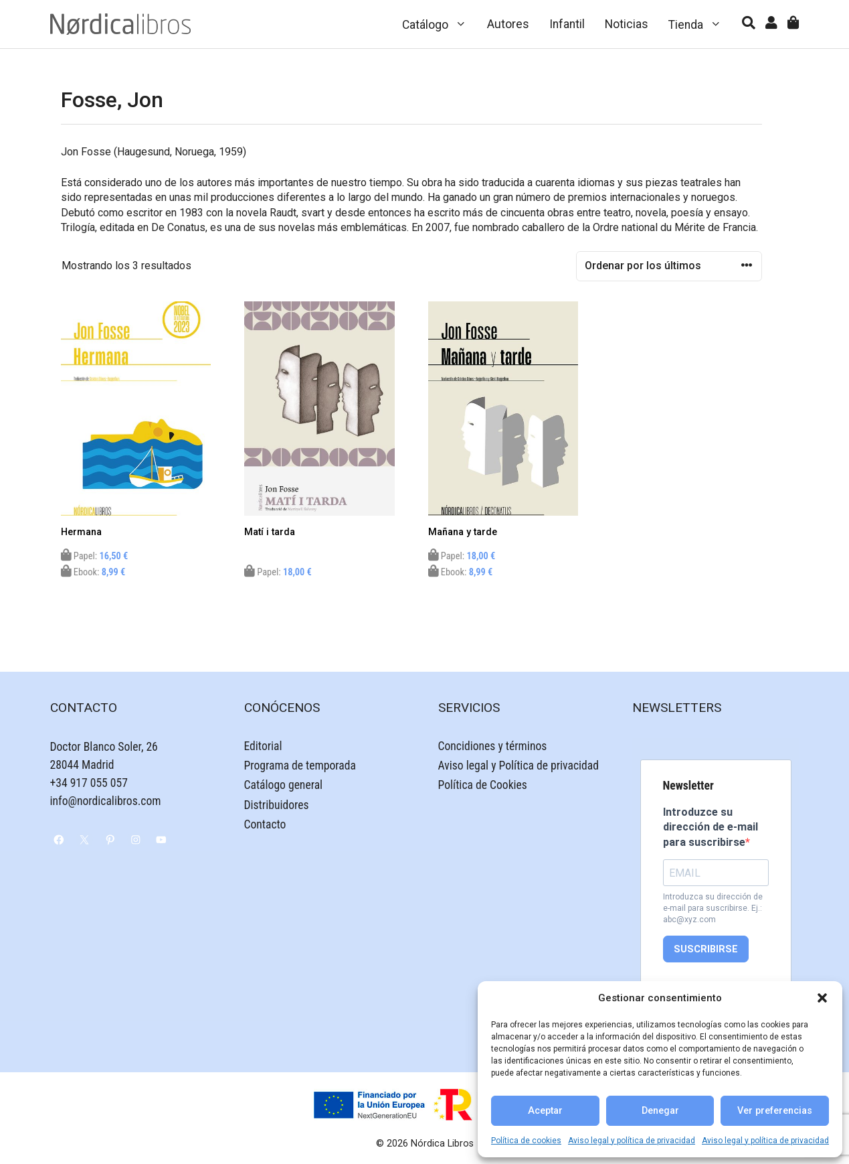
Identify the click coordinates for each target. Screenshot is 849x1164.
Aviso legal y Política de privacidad (518, 765)
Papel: (94, 556)
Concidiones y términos (492, 746)
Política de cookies (526, 1140)
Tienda (700, 24)
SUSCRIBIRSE (706, 949)
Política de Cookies (482, 785)
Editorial (263, 746)
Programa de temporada (300, 765)
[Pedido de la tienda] (669, 266)
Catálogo (439, 24)
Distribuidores (276, 805)
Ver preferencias (774, 1110)
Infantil (567, 24)
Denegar (660, 1110)
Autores (508, 24)
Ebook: (93, 572)
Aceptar (545, 1110)
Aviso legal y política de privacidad (631, 1140)
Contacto (265, 824)
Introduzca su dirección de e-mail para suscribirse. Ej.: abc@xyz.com (713, 908)
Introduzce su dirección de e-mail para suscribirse (710, 827)
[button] (822, 998)
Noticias (626, 24)
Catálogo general (283, 785)
